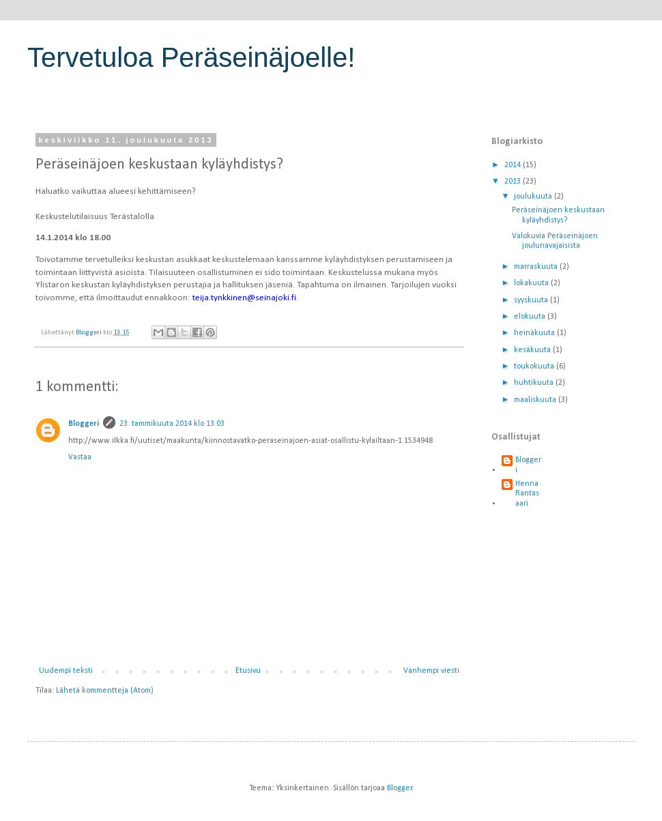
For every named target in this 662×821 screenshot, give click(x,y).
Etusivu (248, 671)
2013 (513, 181)
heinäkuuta (535, 333)
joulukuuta (534, 196)
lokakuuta (532, 283)
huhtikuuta (535, 383)
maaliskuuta (536, 400)
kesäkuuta (533, 350)
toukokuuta (535, 366)
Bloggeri (83, 424)
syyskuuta (532, 300)
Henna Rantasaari (527, 494)
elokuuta (530, 317)
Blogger (399, 788)
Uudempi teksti (66, 671)
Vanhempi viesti (431, 671)
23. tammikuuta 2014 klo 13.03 (172, 424)
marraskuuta (537, 267)
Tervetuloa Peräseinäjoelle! (191, 57)
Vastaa (79, 457)
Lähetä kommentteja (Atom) (105, 691)
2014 (513, 165)
